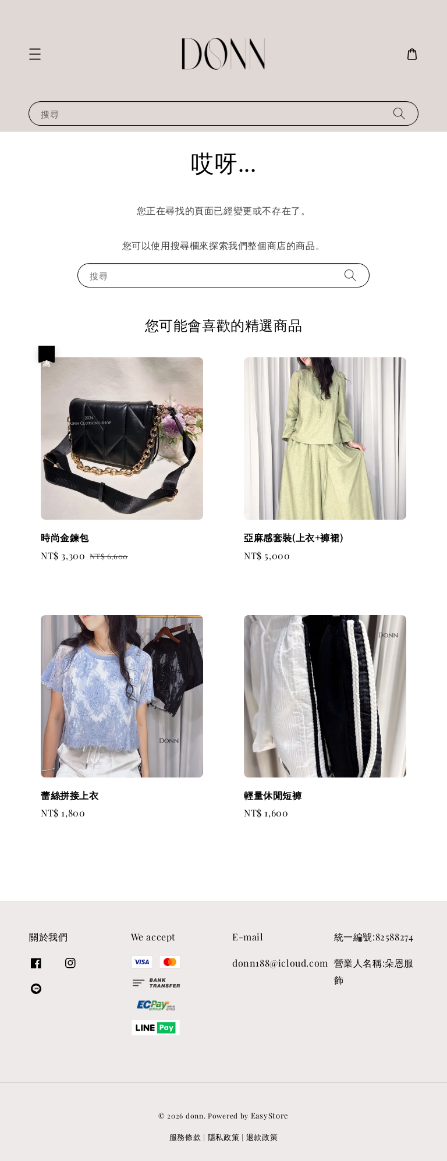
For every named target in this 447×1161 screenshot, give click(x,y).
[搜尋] (399, 113)
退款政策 (262, 1137)
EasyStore (270, 1115)
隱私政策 (224, 1137)
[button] (35, 54)
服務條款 (185, 1137)
